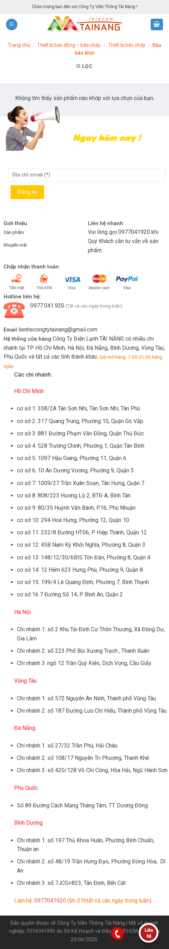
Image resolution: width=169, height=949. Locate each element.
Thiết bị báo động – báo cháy (69, 45)
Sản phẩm (14, 232)
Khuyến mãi (15, 245)
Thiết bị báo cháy (126, 45)
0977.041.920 (47, 305)
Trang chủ (19, 45)
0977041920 (134, 232)
